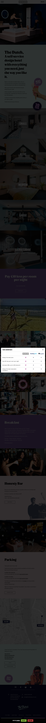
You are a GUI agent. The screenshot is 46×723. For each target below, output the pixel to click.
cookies (18, 720)
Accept (24, 720)
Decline (30, 720)
